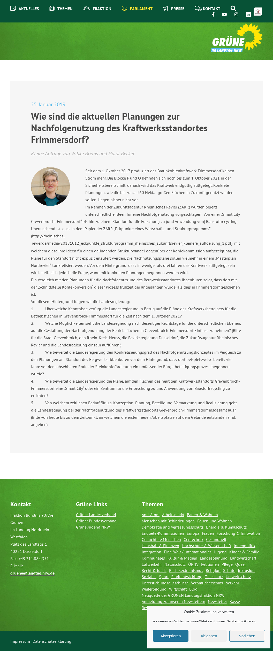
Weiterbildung (154, 589)
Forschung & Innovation (238, 533)
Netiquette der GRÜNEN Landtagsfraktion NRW (183, 595)
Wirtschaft (178, 589)
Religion (213, 570)
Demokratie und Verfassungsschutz (172, 527)
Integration (151, 551)
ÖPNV (193, 564)
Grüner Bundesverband (96, 520)
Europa (193, 533)
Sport (164, 576)
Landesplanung (214, 558)
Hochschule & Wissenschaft (206, 545)
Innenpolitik (244, 545)
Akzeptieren (170, 636)
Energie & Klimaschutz (226, 527)
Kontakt (207, 8)
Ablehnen (209, 636)
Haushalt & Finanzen (160, 545)
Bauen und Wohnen (214, 520)
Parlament (137, 8)
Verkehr (232, 582)
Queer (240, 564)
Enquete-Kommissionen (163, 533)
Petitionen (210, 564)
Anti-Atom (151, 514)
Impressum (20, 641)
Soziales (149, 576)
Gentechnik (193, 539)
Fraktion (97, 8)
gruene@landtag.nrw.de (32, 573)
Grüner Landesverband (96, 514)
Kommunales (153, 558)
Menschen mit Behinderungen (168, 520)
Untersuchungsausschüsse (165, 582)
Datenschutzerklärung (52, 641)
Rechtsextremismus (186, 570)
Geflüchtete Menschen (161, 539)
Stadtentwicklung (186, 576)
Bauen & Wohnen (202, 514)
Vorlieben (247, 636)
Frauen (208, 533)
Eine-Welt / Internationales (187, 551)
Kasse (235, 601)
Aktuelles (24, 8)
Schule (229, 570)
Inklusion (246, 570)
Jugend (220, 551)
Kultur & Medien (182, 558)
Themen (61, 8)
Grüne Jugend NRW (93, 527)
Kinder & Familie (244, 551)
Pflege (227, 564)
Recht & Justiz (154, 570)
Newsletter (217, 601)
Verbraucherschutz (207, 582)
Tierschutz (214, 576)
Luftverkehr (152, 564)
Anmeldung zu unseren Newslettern (173, 601)
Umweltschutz (238, 576)
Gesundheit (216, 539)
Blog (193, 589)
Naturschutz (175, 564)
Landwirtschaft (243, 558)
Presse (173, 8)
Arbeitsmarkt (173, 514)
